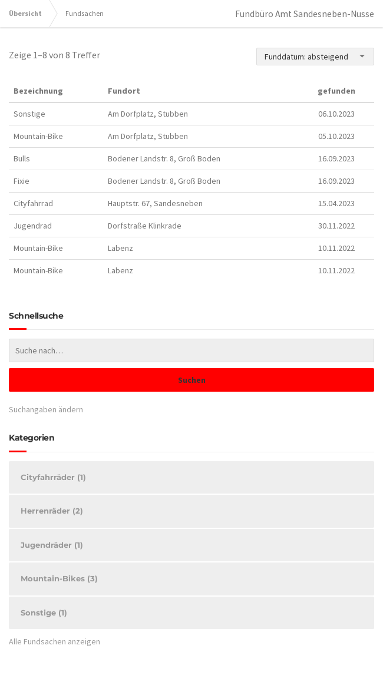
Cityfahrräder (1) (53, 477)
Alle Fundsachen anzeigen (54, 641)
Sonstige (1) (44, 612)
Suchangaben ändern (46, 409)
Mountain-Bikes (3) (59, 578)
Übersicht (25, 13)
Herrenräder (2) (52, 510)
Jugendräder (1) (52, 545)
